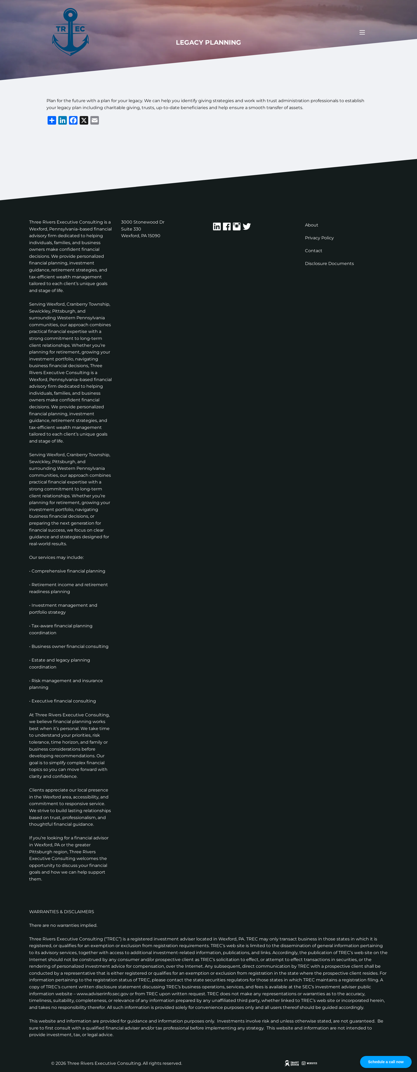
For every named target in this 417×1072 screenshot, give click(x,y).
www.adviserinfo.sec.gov (103, 993)
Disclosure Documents (329, 263)
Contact (313, 250)
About (311, 225)
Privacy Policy (319, 237)
